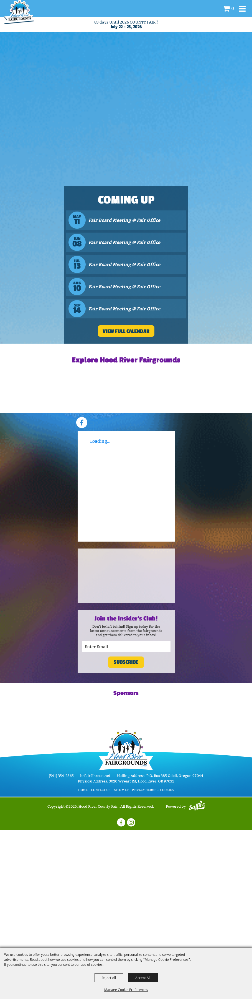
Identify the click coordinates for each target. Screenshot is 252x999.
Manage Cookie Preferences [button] (126, 989)
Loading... (100, 441)
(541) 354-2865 (61, 776)
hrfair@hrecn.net (95, 776)
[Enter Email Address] (126, 646)
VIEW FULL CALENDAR (126, 331)
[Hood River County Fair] (19, 12)
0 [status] (232, 8)
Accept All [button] (143, 977)
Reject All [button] (109, 977)
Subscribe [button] (126, 662)
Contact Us (101, 790)
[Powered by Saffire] (197, 806)
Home (83, 790)
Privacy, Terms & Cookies (153, 790)
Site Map (121, 790)
